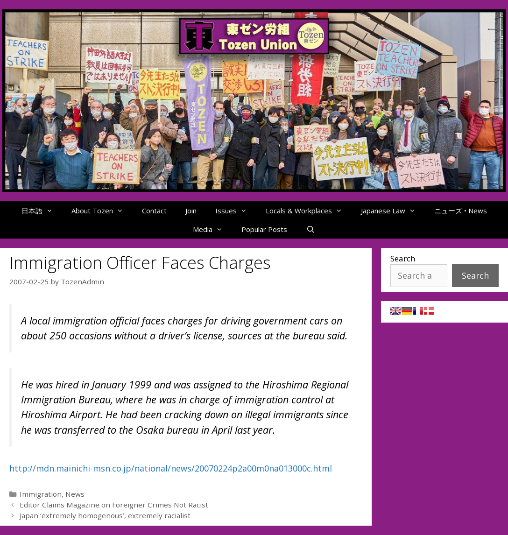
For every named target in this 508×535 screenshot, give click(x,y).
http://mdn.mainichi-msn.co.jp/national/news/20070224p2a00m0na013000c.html (170, 468)
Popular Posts (264, 229)
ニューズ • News (460, 210)
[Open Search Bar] (310, 229)
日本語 (41, 210)
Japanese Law (393, 210)
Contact (154, 210)
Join (191, 210)
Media (212, 229)
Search (402, 258)
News (75, 494)
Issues (235, 210)
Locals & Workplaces (309, 210)
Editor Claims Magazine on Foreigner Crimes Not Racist (114, 504)
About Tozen (102, 210)
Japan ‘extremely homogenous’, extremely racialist (105, 515)
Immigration (41, 494)
